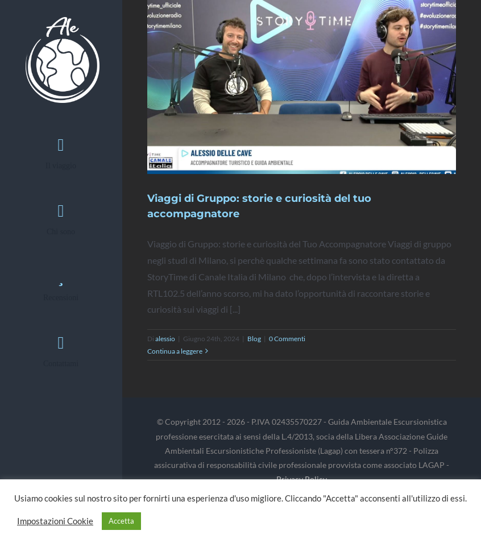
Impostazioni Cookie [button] (55, 521)
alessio (165, 338)
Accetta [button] (121, 520)
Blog (254, 338)
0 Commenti (287, 338)
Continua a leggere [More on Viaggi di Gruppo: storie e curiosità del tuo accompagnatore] (174, 351)
